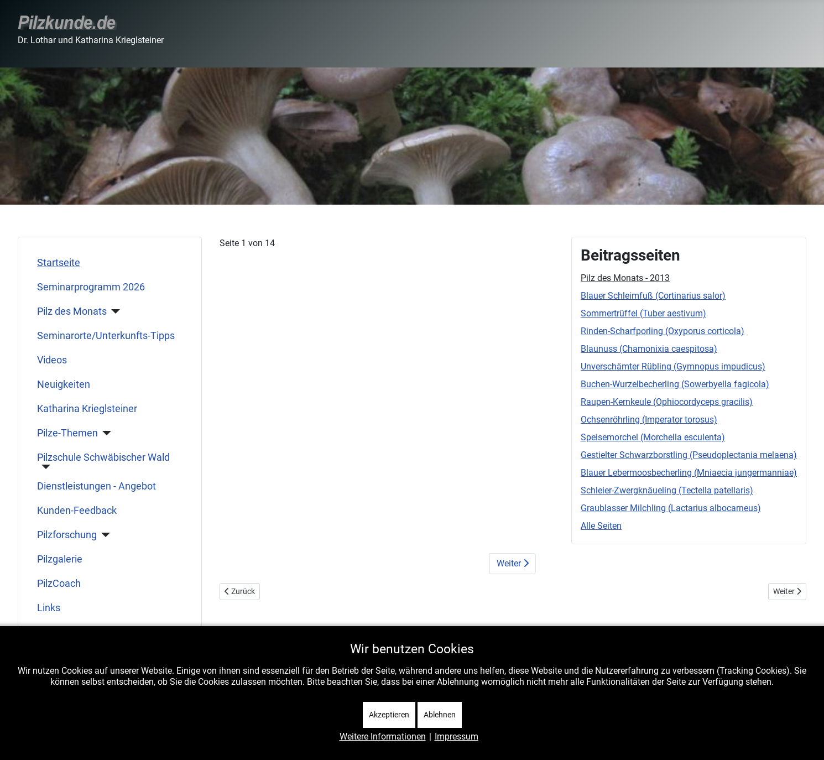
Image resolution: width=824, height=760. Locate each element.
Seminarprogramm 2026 (91, 287)
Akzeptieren (389, 714)
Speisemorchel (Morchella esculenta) (653, 437)
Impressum (456, 736)
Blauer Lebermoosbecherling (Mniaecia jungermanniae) (689, 472)
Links (48, 607)
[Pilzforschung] (104, 535)
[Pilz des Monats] (114, 311)
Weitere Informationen (383, 736)
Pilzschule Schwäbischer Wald (103, 457)
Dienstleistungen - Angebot (96, 486)
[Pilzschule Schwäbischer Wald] (44, 467)
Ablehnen (440, 714)
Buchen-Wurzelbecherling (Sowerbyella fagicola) (675, 384)
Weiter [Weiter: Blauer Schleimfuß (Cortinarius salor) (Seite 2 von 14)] (513, 563)
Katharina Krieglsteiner (87, 408)
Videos (52, 360)
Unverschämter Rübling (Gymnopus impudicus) (673, 366)
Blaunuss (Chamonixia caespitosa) (649, 348)
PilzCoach (59, 583)
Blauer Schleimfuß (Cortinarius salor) (653, 295)
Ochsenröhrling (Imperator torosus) (649, 419)
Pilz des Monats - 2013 (625, 278)
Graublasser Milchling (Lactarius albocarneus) (671, 508)
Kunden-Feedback (77, 510)
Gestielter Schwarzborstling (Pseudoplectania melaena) (689, 455)
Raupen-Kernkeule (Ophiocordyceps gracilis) (667, 402)
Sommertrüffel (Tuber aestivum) (643, 313)
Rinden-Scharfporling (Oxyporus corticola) (662, 331)
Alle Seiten (601, 525)
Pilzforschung (67, 534)
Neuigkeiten (63, 384)
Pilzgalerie (59, 559)
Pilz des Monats (72, 311)
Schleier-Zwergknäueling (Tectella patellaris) (667, 490)
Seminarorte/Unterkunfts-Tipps (106, 335)
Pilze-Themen (67, 433)
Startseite (58, 262)
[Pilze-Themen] (105, 433)
